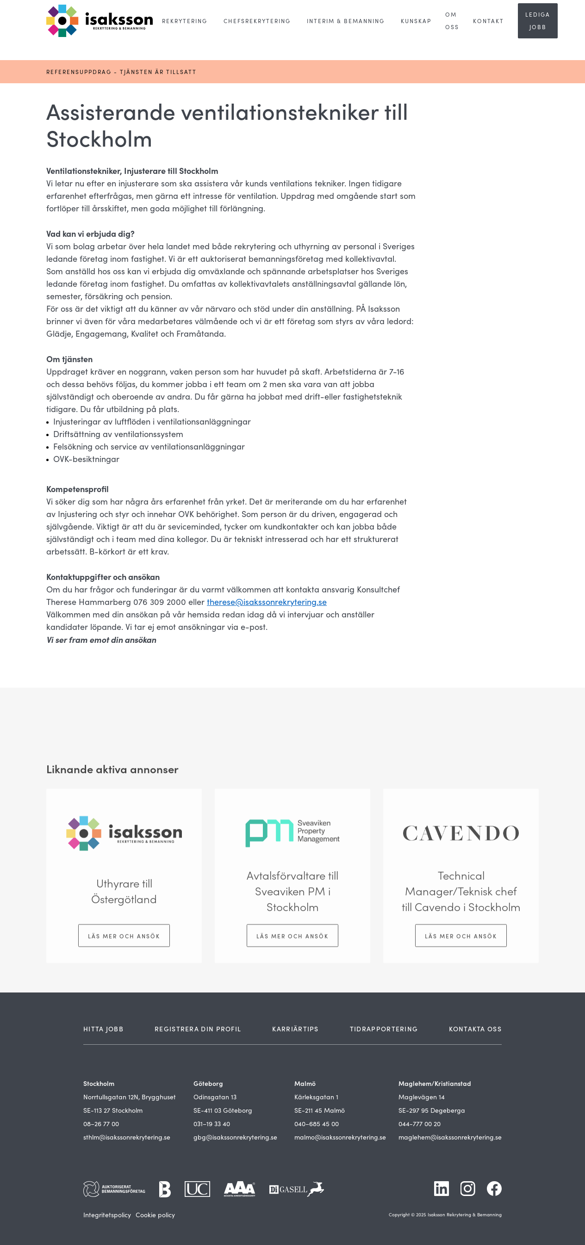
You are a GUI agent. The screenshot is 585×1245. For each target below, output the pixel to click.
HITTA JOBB (103, 1028)
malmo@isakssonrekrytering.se (340, 1137)
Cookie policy (155, 1214)
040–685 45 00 (316, 1123)
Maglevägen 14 (421, 1096)
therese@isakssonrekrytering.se (267, 601)
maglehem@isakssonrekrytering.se (450, 1137)
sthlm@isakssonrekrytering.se (126, 1137)
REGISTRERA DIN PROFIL (198, 1028)
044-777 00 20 (419, 1123)
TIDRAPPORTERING (384, 1028)
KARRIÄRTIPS (295, 1028)
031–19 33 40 (211, 1123)
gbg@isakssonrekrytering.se (235, 1137)
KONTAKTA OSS (475, 1028)
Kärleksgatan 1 (316, 1096)
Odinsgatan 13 (214, 1096)
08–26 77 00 (101, 1123)
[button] (184, 21)
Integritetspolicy (107, 1214)
